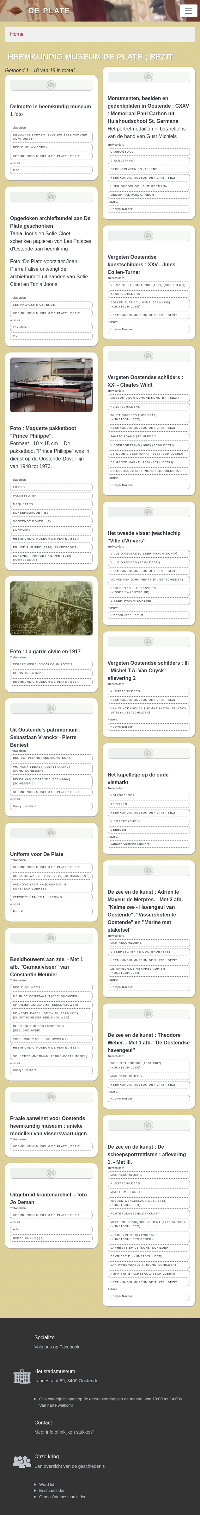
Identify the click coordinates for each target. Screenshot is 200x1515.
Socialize (44, 1337)
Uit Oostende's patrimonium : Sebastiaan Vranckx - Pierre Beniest (45, 737)
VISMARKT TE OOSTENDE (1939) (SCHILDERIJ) (148, 285)
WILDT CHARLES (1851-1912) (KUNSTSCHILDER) (134, 417)
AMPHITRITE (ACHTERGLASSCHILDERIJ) (143, 1273)
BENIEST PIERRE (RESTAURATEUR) (41, 757)
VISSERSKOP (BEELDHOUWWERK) (40, 1039)
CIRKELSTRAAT (123, 160)
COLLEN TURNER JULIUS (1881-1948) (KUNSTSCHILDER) (140, 304)
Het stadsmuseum (54, 1371)
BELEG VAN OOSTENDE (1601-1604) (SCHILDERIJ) (41, 781)
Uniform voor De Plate (36, 854)
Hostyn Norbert (24, 806)
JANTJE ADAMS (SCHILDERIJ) (134, 436)
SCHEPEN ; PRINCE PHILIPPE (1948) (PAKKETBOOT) (42, 557)
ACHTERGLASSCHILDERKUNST (135, 1213)
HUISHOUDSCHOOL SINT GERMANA (139, 186)
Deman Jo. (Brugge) (28, 1237)
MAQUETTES (23, 504)
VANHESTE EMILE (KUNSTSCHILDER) (140, 1247)
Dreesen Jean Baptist (127, 615)
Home (17, 34)
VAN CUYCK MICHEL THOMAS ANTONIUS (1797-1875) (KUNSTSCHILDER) (148, 710)
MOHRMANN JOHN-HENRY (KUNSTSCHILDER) (147, 579)
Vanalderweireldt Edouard (130, 844)
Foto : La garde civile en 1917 (45, 651)
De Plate (49, 10)
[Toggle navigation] (188, 10)
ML (15, 335)
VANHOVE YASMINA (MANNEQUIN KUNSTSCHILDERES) (39, 886)
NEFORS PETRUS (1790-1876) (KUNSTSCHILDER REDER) (134, 1237)
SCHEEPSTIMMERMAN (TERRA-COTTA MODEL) (50, 1056)
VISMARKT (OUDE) (125, 821)
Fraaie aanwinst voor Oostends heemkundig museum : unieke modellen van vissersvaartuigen (48, 1126)
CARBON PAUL (122, 151)
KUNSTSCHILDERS (125, 293)
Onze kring (46, 1456)
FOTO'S (19, 487)
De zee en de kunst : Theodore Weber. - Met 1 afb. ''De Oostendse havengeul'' (149, 1042)
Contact (43, 1422)
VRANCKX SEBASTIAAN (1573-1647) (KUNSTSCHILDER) (41, 768)
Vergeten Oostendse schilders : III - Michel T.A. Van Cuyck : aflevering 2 (148, 670)
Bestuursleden (52, 1490)
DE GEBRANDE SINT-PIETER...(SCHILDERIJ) (146, 470)
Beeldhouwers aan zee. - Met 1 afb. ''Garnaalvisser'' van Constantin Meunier (46, 967)
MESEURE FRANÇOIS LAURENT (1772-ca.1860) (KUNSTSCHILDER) (148, 1224)
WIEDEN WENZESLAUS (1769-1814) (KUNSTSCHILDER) (139, 1203)
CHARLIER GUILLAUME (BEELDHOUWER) (45, 1004)
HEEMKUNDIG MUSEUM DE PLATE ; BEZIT (46, 156)
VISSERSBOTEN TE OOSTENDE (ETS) (140, 951)
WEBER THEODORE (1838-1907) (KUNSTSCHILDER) (136, 1065)
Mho (16, 170)
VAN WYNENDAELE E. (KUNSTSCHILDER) (143, 1264)
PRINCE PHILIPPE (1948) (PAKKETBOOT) (45, 547)
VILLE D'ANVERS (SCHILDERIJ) (135, 562)
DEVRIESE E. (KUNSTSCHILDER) (137, 1256)
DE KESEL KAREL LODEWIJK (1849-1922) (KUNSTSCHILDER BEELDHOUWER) (45, 1015)
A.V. (16, 1229)
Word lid (46, 1484)
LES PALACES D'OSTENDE (34, 304)
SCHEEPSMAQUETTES (31, 512)
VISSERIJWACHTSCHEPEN (132, 600)
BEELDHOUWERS (26, 987)
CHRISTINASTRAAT (28, 673)
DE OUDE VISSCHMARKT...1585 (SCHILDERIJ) (147, 453)
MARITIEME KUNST (126, 1192)
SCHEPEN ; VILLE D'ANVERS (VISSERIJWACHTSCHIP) (133, 590)
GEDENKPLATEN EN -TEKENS (134, 169)
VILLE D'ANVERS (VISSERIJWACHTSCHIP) (144, 553)
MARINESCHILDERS (126, 942)
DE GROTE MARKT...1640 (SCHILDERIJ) (142, 462)
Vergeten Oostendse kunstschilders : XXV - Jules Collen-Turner (141, 264)
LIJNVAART (22, 529)
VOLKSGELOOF (123, 795)
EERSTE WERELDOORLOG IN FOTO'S (42, 664)
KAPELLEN (119, 804)
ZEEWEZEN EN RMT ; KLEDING (37, 897)
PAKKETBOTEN (25, 495)
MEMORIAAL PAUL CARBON (132, 194)
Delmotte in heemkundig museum (50, 106)
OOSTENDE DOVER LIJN (32, 521)
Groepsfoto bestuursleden (63, 1496)
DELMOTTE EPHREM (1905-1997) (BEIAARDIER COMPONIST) (50, 136)
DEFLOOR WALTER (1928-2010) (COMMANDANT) (51, 876)
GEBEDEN (118, 829)
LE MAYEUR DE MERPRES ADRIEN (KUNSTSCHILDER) (138, 970)
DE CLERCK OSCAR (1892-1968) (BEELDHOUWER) (38, 1028)
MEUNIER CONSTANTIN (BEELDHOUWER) (46, 996)
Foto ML (19, 911)
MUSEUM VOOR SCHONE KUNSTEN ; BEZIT (145, 397)
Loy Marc (20, 327)
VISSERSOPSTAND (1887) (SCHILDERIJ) (142, 445)
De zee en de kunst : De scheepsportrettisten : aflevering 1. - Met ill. (147, 1154)
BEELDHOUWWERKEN (30, 147)
